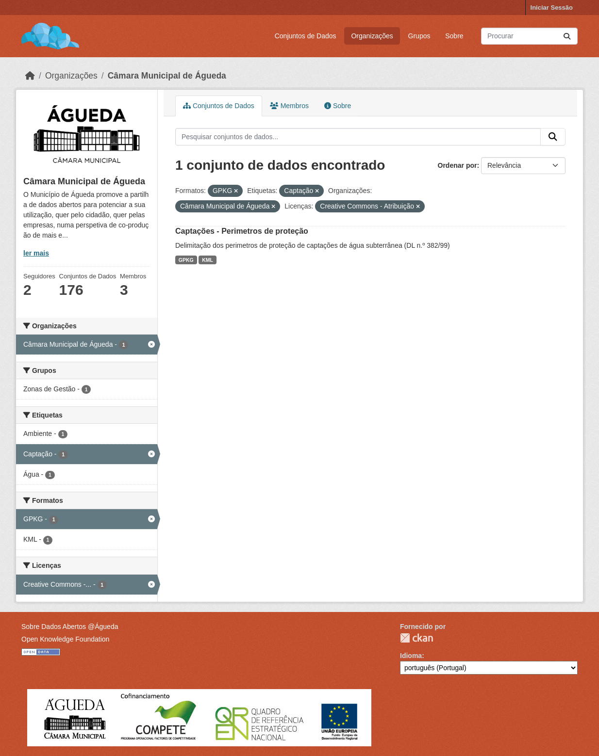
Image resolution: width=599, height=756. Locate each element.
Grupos (419, 36)
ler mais (36, 253)
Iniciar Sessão (552, 7)
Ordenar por (457, 165)
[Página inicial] (30, 75)
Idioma (411, 655)
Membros (289, 106)
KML (207, 260)
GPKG (186, 260)
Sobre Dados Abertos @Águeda (69, 626)
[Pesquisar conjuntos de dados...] (529, 36)
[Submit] (567, 36)
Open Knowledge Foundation (65, 639)
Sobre (454, 36)
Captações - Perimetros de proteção (241, 231)
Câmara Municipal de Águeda (167, 75)
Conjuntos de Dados (305, 36)
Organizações (372, 36)
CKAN (416, 638)
